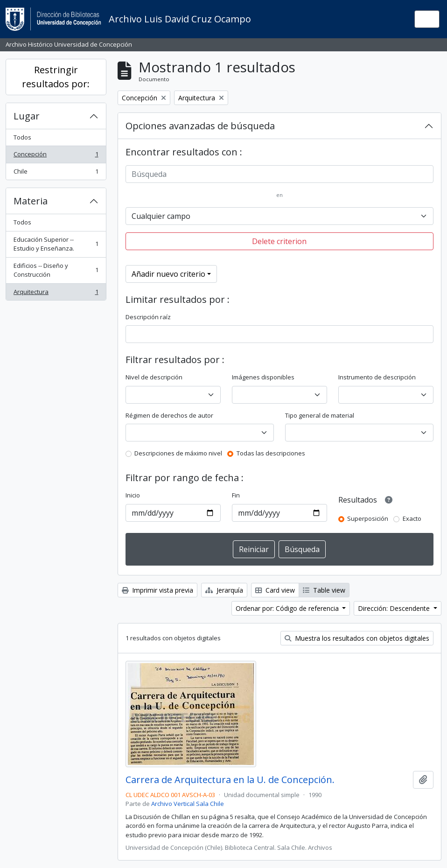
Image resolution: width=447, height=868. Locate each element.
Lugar (27, 116)
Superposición (367, 518)
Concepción (55, 156)
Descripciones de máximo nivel (178, 453)
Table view (324, 590)
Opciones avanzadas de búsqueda (200, 125)
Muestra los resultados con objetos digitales (357, 638)
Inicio (133, 495)
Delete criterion (279, 241)
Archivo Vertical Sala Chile (187, 803)
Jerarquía (224, 590)
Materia (31, 201)
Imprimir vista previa (157, 590)
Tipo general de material (319, 415)
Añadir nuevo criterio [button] (168, 274)
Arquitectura (55, 293)
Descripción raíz (148, 317)
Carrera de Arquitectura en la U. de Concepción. (230, 779)
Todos (22, 137)
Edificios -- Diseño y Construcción (55, 270)
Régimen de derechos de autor (169, 415)
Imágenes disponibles (263, 377)
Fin (236, 495)
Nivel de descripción (154, 377)
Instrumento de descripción (377, 377)
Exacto (412, 518)
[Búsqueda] (280, 174)
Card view (275, 590)
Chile (55, 173)
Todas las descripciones (271, 453)
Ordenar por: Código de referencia (288, 608)
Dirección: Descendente (395, 608)
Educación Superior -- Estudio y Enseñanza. (55, 244)
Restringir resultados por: (56, 76)
